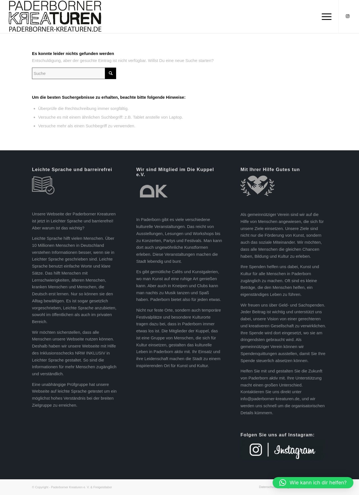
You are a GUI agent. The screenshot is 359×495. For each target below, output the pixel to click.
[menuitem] (274, 486)
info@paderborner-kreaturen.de (269, 398)
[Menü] (325, 16)
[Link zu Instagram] (347, 16)
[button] (313, 482)
